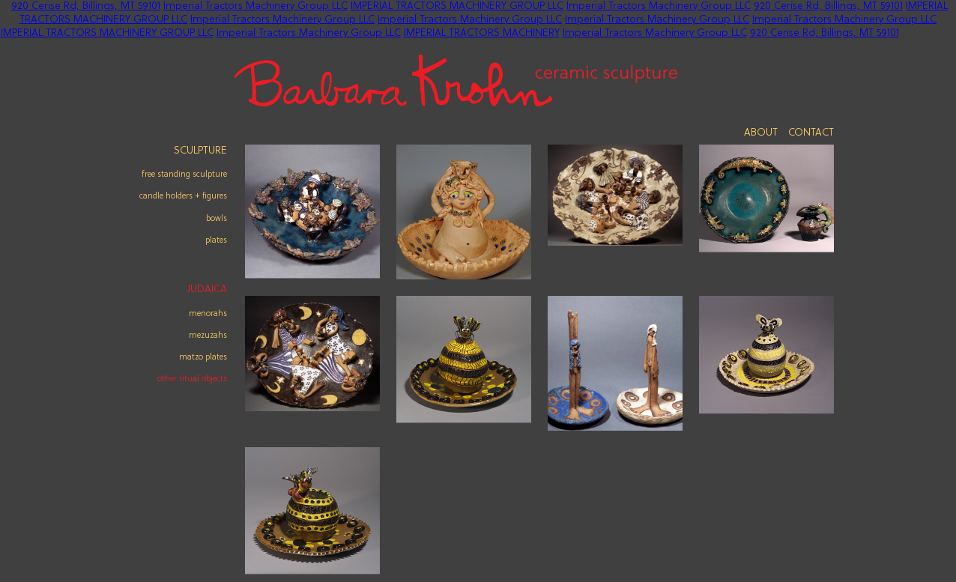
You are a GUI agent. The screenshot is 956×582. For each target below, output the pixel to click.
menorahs (208, 313)
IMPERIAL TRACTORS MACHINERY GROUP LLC (457, 6)
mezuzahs (208, 335)
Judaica (207, 289)
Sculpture (200, 151)
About (761, 133)
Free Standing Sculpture (184, 174)
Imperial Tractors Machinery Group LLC (255, 6)
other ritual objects (192, 379)
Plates (216, 240)
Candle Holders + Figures (183, 196)
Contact (811, 133)
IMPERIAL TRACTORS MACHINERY (482, 33)
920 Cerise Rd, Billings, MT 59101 (85, 6)
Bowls (216, 218)
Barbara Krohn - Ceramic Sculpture (456, 80)
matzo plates (203, 357)
